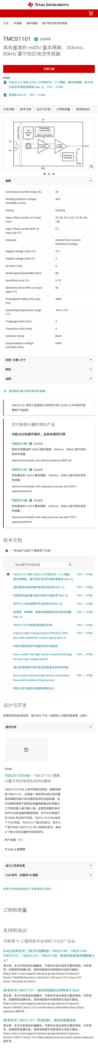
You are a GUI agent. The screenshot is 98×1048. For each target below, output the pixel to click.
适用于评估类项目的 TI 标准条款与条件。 (28, 888)
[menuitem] (57, 13)
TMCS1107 (19, 470)
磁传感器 (32, 23)
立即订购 (49, 68)
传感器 (17, 23)
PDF (49, 87)
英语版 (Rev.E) (17, 94)
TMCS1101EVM (17, 775)
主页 (6, 23)
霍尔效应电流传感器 (54, 23)
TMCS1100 (19, 444)
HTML (60, 87)
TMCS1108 (19, 500)
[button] (7, 13)
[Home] (48, 4)
